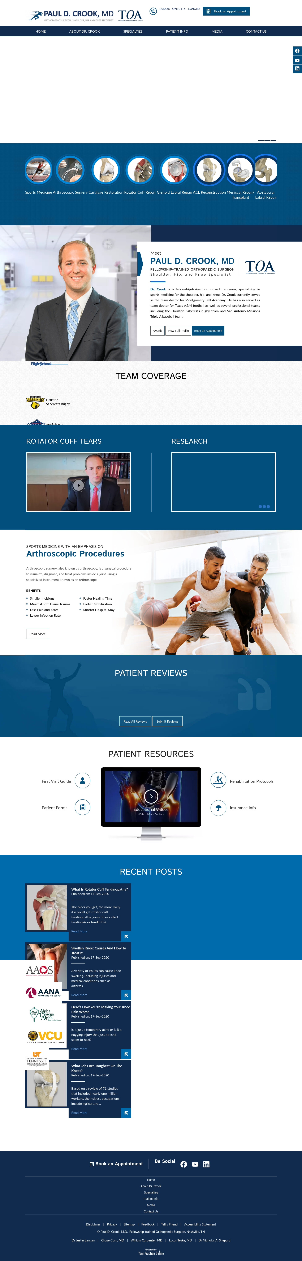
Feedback (148, 1222)
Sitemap (129, 1222)
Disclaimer (93, 1222)
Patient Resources (151, 753)
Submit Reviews (167, 720)
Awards (157, 329)
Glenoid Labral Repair (174, 190)
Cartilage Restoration (106, 190)
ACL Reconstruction (209, 190)
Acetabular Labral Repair (266, 193)
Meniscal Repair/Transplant (240, 193)
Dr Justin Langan (83, 1238)
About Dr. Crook (84, 30)
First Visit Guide (56, 779)
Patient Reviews (151, 672)
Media (217, 30)
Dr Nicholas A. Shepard (214, 1238)
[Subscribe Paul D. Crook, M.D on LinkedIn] (206, 1161)
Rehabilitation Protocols (251, 779)
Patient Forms (54, 805)
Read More (38, 632)
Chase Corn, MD (112, 1238)
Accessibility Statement (200, 1222)
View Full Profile (178, 329)
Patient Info (177, 30)
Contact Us (256, 30)
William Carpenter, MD (147, 1238)
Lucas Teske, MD (180, 1238)
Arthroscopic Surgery (70, 190)
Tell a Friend (169, 1222)
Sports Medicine (38, 190)
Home (40, 30)
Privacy (112, 1222)
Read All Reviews (135, 720)
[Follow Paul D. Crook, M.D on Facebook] (297, 50)
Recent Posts (151, 870)
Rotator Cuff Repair (140, 190)
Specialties (133, 30)
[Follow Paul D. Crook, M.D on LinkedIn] (297, 68)
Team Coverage (151, 375)
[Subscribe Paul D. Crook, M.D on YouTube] (297, 59)
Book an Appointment (230, 11)
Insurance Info (243, 805)
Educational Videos (151, 810)
